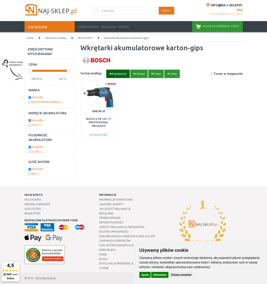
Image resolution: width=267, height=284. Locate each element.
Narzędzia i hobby (55, 38)
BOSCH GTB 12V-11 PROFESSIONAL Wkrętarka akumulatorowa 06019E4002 (98, 125)
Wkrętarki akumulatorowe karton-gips (126, 38)
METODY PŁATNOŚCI (111, 222)
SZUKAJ (166, 10)
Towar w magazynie (228, 73)
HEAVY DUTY (85, 38)
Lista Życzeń (32, 208)
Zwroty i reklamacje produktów (121, 227)
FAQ (240, 9)
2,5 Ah (37, 151)
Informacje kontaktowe (116, 199)
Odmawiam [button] (160, 274)
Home (30, 38)
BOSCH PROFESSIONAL (47, 102)
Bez (35, 173)
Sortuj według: (91, 73)
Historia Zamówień (37, 204)
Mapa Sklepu (107, 249)
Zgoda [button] (145, 274)
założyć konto (234, 14)
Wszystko (37, 97)
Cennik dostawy (88, 26)
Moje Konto (32, 199)
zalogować (216, 14)
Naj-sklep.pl (49, 278)
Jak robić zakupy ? (111, 204)
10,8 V (37, 125)
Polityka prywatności (113, 231)
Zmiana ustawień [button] (181, 274)
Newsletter (32, 213)
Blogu (103, 259)
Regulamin (108, 26)
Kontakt (123, 26)
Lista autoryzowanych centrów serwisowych (130, 245)
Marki (103, 254)
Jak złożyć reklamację (115, 208)
